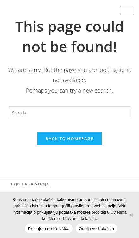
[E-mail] (111, 19)
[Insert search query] (69, 112)
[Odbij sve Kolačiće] (131, 215)
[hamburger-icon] (127, 10)
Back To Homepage (69, 138)
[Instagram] (97, 19)
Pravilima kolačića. (80, 218)
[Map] (132, 19)
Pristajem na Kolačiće (48, 228)
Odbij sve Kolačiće (96, 228)
